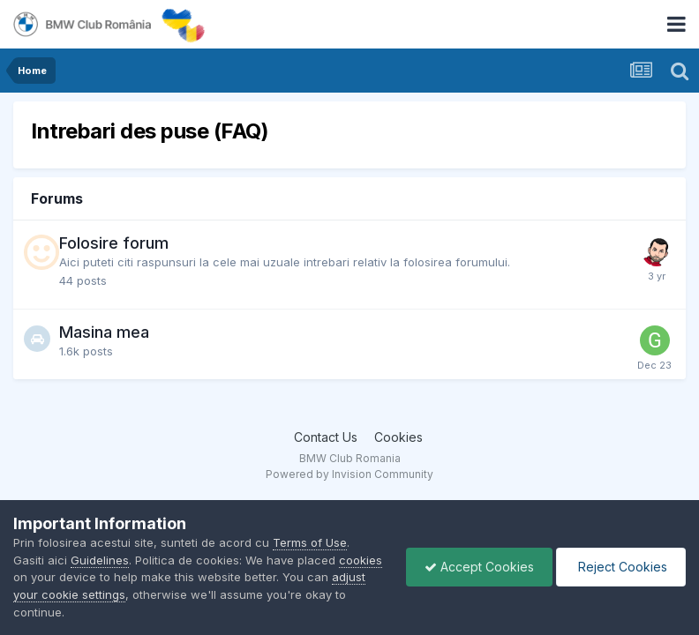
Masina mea (104, 332)
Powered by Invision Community (349, 474)
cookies (360, 560)
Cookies (398, 437)
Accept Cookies (479, 566)
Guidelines (100, 560)
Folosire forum (114, 243)
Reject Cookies (621, 566)
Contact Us (325, 437)
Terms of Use (310, 542)
